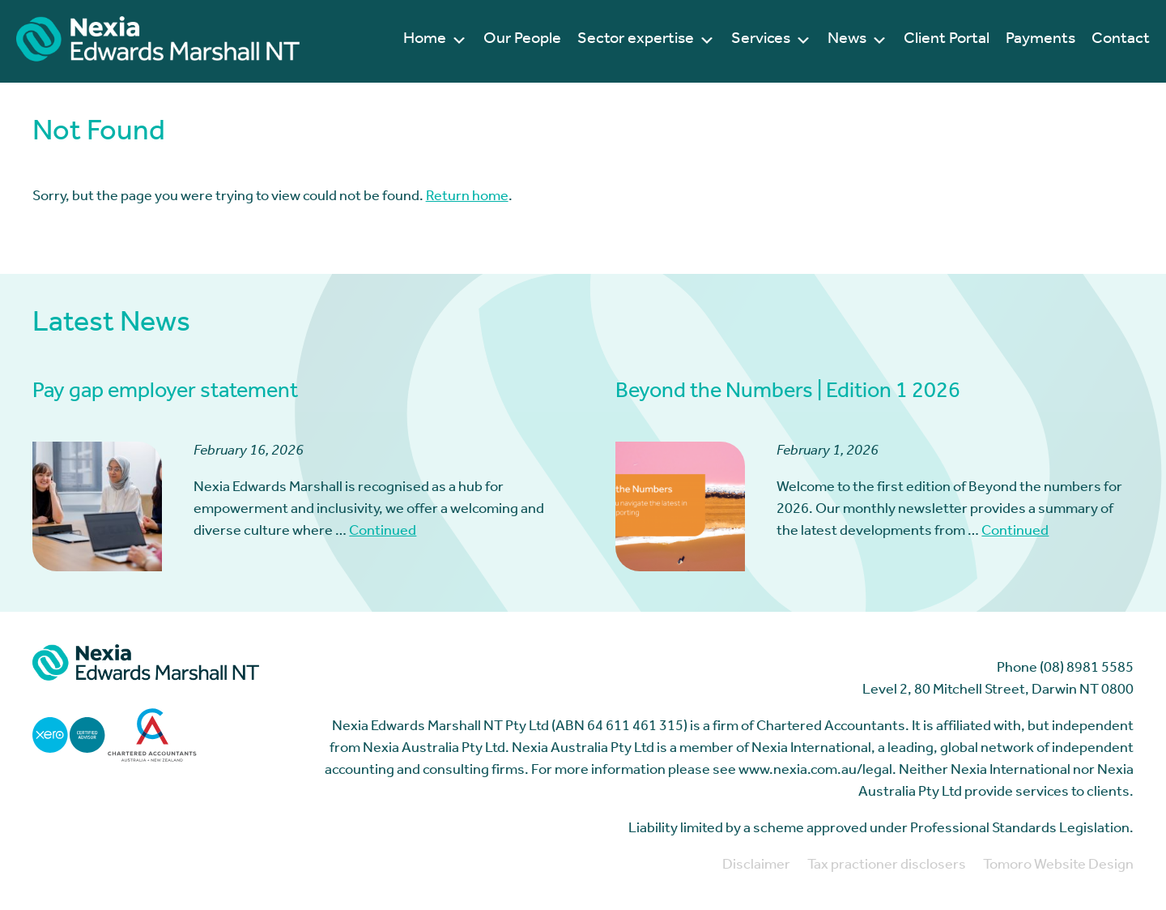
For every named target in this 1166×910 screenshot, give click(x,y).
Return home (467, 197)
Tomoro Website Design (1058, 866)
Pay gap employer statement (165, 393)
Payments (1040, 40)
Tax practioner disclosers (886, 866)
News (857, 40)
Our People (522, 40)
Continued (382, 532)
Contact (1121, 40)
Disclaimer (756, 866)
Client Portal (946, 40)
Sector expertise (646, 40)
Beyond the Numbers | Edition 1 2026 (787, 393)
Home (435, 40)
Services (771, 40)
